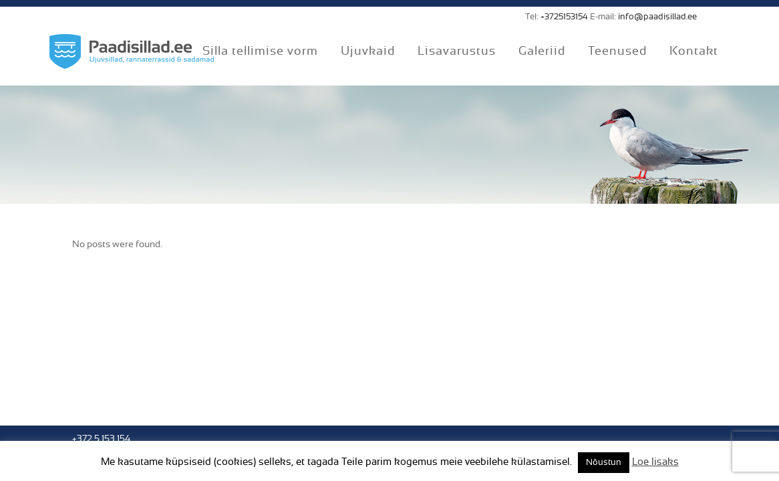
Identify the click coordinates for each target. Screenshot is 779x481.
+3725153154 (564, 17)
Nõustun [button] (603, 462)
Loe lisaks (655, 462)
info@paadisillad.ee (657, 17)
